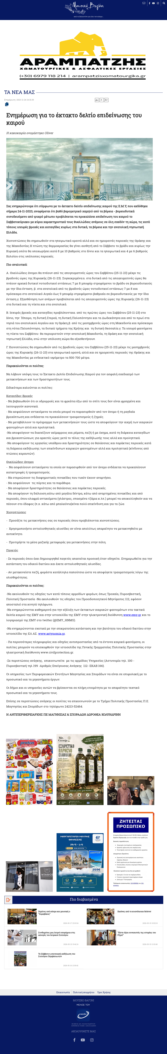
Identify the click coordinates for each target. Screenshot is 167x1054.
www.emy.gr (134, 620)
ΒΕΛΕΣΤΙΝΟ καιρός (19, 12)
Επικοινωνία (63, 1006)
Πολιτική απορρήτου (83, 1006)
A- (102, 99)
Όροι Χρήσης (104, 1006)
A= (106, 99)
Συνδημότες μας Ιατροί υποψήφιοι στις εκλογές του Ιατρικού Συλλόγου (56, 938)
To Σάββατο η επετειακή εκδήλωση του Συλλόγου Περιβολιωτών (56, 960)
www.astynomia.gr (60, 639)
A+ (96, 100)
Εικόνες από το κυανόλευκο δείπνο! (134, 916)
